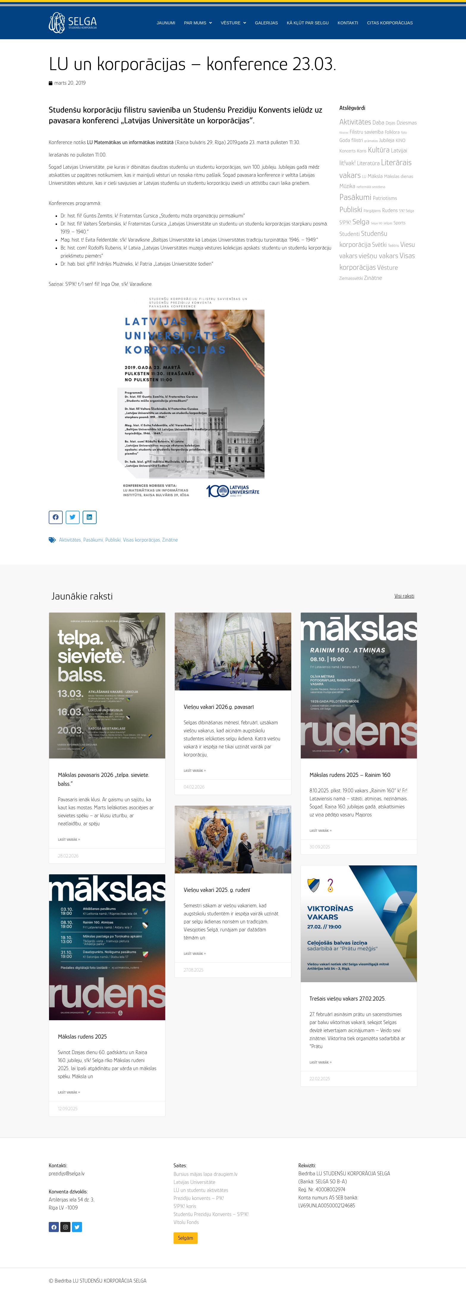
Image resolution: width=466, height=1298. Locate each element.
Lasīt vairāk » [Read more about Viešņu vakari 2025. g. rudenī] (195, 954)
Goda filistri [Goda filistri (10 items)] (351, 140)
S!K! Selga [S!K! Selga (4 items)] (406, 211)
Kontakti (348, 22)
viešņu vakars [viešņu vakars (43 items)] (378, 255)
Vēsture (233, 23)
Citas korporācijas (390, 22)
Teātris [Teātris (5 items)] (393, 245)
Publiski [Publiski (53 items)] (350, 209)
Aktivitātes (70, 540)
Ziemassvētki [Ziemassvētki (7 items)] (351, 278)
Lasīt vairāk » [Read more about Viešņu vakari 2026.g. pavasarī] (195, 771)
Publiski (112, 540)
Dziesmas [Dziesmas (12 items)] (407, 122)
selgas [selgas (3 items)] (388, 223)
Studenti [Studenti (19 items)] (349, 233)
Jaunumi (166, 22)
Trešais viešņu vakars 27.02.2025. (348, 998)
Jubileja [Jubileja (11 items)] (386, 140)
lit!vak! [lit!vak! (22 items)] (347, 163)
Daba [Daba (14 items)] (378, 122)
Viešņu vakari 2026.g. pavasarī (219, 707)
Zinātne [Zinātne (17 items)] (373, 277)
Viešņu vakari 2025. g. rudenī (217, 890)
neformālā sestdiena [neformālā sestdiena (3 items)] (371, 187)
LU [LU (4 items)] (364, 176)
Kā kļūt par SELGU (308, 22)
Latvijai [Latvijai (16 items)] (399, 150)
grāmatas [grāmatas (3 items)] (371, 141)
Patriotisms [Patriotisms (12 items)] (385, 198)
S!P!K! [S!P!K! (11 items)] (345, 222)
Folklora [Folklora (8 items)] (392, 132)
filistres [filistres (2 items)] (343, 132)
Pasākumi (93, 540)
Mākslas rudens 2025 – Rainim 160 (350, 775)
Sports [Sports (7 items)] (400, 222)
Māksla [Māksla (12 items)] (375, 176)
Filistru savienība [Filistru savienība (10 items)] (366, 132)
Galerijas (266, 22)
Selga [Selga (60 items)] (360, 221)
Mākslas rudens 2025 (82, 1036)
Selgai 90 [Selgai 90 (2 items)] (376, 223)
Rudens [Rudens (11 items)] (390, 210)
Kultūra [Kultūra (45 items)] (379, 150)
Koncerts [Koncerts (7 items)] (347, 151)
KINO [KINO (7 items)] (400, 140)
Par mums (198, 23)
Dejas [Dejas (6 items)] (390, 122)
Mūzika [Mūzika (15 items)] (347, 186)
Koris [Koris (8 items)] (361, 151)
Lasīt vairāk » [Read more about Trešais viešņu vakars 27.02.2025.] (321, 1062)
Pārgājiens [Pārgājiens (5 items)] (372, 210)
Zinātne (170, 540)
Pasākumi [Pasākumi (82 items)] (355, 197)
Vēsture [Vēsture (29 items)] (387, 267)
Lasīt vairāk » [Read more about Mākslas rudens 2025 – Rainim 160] (321, 831)
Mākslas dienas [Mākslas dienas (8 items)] (398, 176)
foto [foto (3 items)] (404, 132)
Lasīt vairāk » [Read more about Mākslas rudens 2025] (69, 1092)
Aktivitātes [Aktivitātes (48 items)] (355, 121)
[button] (56, 517)
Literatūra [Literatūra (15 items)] (368, 163)
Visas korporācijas (141, 540)
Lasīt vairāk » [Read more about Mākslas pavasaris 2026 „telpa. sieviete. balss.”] (69, 840)
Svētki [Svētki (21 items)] (379, 244)
